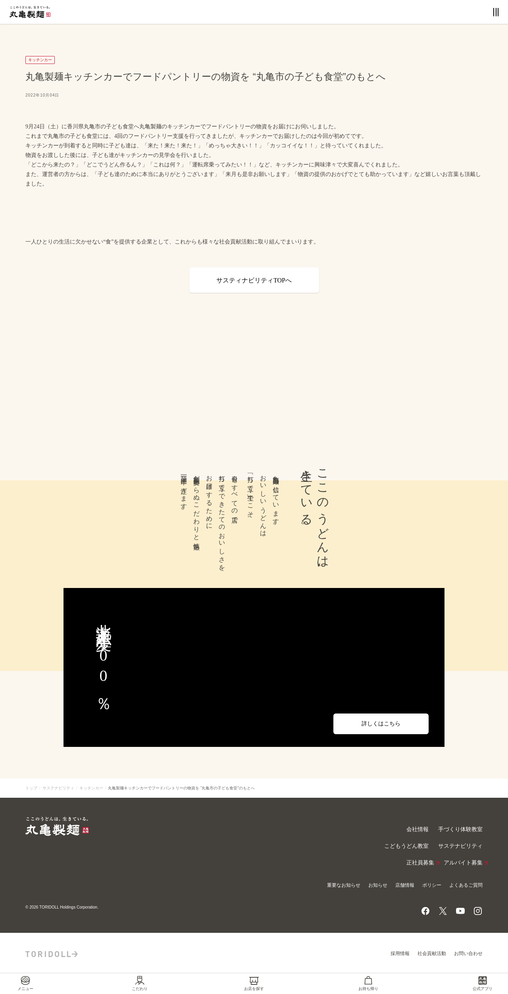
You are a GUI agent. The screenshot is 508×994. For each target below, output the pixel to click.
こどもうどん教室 (406, 846)
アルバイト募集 (463, 863)
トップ (31, 788)
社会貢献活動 (432, 953)
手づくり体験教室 (460, 829)
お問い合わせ (468, 953)
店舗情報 (404, 885)
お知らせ (377, 885)
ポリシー (431, 885)
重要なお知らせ (343, 885)
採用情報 (400, 953)
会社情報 (417, 829)
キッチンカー (91, 788)
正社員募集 (420, 863)
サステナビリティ (58, 788)
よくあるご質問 (466, 885)
